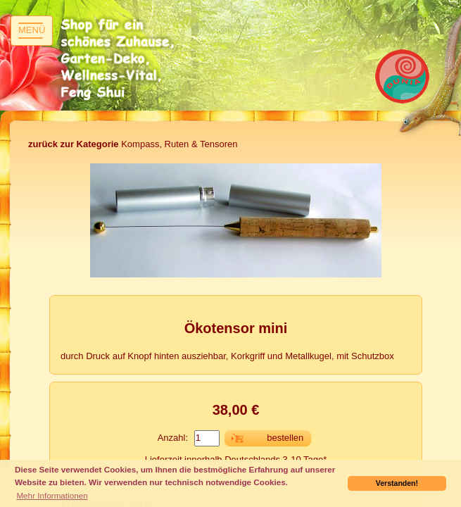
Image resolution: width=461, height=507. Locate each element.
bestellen (285, 437)
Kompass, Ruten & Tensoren (132, 144)
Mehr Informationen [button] (51, 495)
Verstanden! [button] (397, 483)
